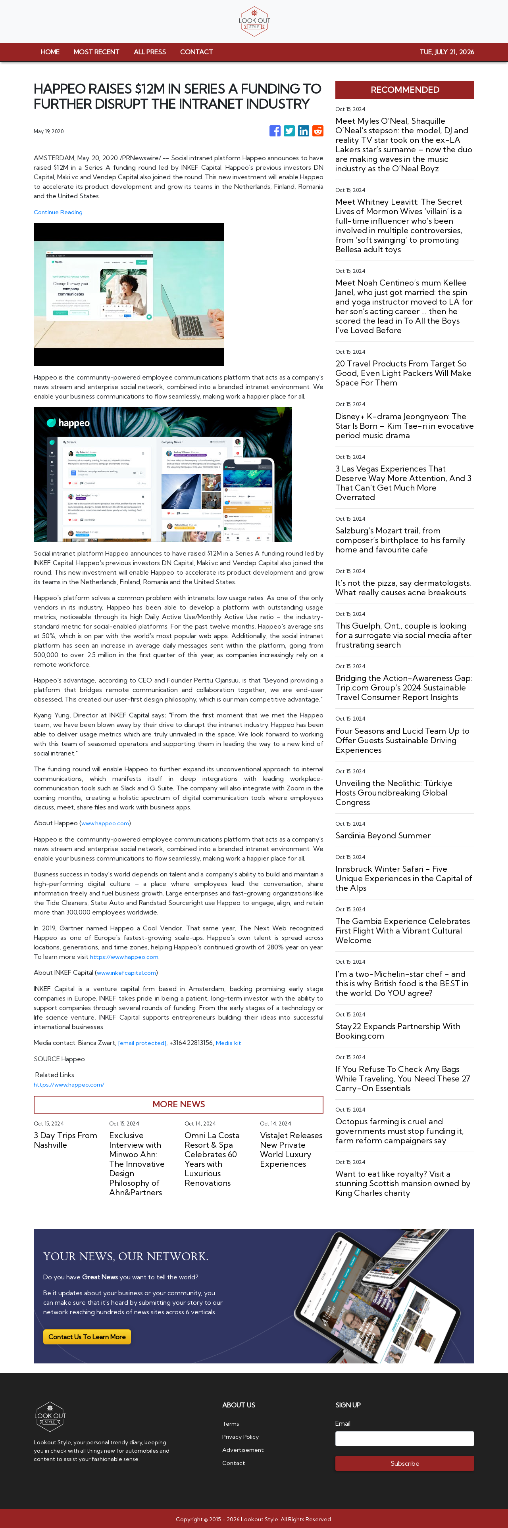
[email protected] (144, 1041)
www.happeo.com (107, 822)
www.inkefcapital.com (128, 972)
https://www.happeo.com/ (72, 1083)
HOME (50, 52)
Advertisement (245, 1447)
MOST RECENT (96, 52)
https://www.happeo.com (127, 956)
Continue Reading (60, 212)
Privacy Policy (242, 1434)
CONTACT (196, 52)
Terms (231, 1421)
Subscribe (405, 1461)
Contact (234, 1459)
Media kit (233, 1041)
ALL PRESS (150, 52)
